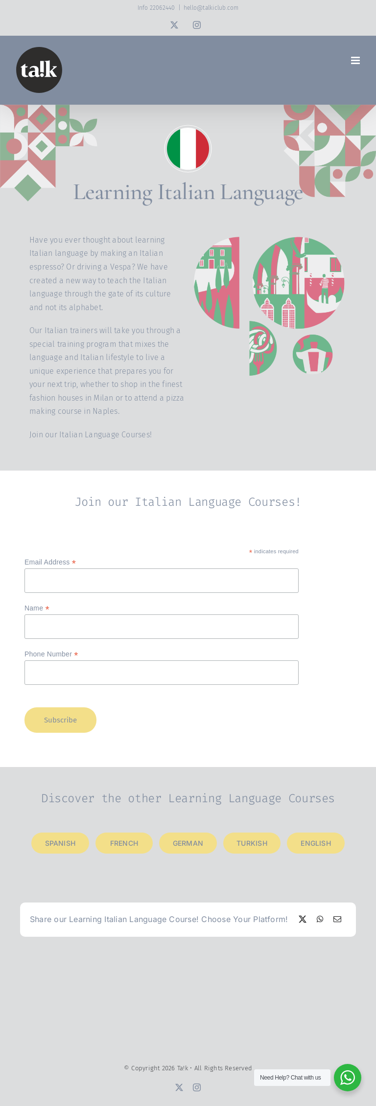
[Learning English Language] (316, 843)
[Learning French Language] (124, 843)
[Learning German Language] (188, 843)
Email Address (50, 562)
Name (36, 608)
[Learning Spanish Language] (60, 843)
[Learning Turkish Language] (252, 843)
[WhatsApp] (320, 919)
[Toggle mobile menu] (356, 60)
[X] (302, 919)
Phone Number (51, 654)
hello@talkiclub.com (211, 7)
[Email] (337, 919)
